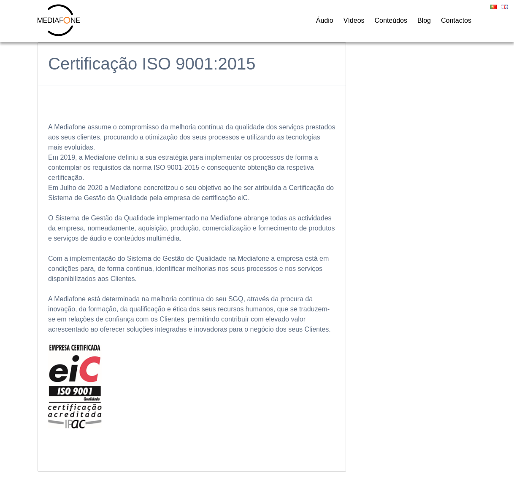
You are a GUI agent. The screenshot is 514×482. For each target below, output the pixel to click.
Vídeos (354, 20)
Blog (424, 20)
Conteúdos (391, 20)
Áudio (324, 20)
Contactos (456, 20)
